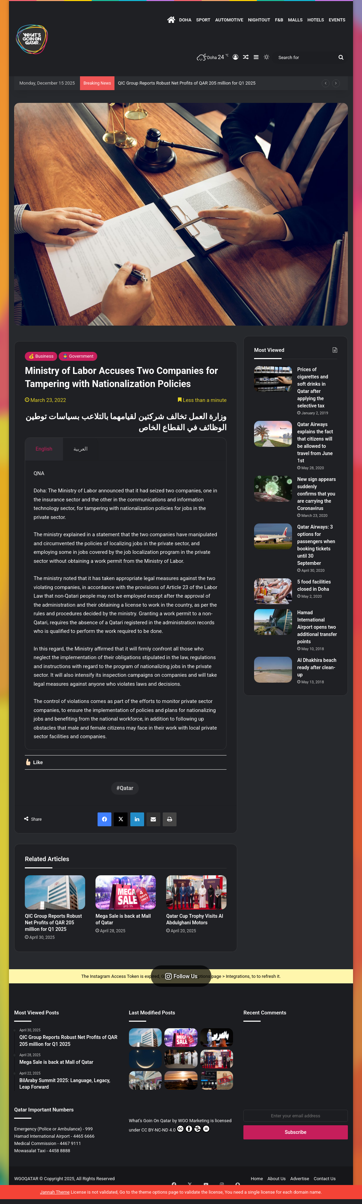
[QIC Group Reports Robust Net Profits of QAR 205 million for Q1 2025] (55, 905)
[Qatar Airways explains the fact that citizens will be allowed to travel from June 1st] (273, 434)
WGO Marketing (194, 1133)
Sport (203, 19)
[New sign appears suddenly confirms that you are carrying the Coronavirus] (273, 489)
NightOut (259, 19)
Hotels (316, 19)
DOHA (185, 19)
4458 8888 (59, 1163)
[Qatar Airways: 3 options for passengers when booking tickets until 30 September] (273, 536)
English (44, 449)
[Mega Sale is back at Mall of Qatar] (125, 905)
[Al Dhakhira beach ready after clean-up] (273, 670)
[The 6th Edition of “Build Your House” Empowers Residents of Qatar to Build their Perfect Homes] (145, 1093)
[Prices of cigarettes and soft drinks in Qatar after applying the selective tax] (273, 379)
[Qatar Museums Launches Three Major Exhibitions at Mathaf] (181, 1071)
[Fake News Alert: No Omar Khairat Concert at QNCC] (216, 1093)
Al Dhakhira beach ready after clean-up (316, 667)
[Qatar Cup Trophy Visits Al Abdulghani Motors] (196, 905)
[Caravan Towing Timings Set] (181, 1093)
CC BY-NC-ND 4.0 (175, 1141)
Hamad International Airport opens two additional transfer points (317, 627)
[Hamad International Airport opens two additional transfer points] (273, 622)
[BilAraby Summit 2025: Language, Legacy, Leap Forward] (216, 1050)
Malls (295, 19)
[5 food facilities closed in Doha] (273, 591)
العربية (80, 449)
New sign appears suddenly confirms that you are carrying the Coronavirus (316, 493)
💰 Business (41, 356)
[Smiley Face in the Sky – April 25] (145, 1071)
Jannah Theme (55, 1197)
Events (337, 19)
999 (89, 1141)
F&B (279, 19)
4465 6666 (83, 1149)
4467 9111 (70, 1156)
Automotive (229, 19)
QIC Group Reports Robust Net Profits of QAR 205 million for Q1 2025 (186, 83)
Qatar (126, 801)
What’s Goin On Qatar (150, 1133)
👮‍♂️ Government (77, 356)
